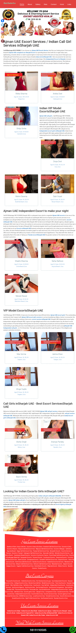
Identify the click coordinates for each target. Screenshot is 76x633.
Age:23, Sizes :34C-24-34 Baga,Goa (21, 98)
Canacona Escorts (61, 557)
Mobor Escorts (62, 566)
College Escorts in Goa (21, 583)
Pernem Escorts (37, 557)
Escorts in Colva (66, 546)
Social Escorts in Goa (18, 598)
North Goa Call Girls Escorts (23, 561)
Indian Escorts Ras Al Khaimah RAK (46, 613)
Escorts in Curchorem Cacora (39, 555)
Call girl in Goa (40, 591)
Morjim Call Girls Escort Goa (24, 563)
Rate (45, 4)
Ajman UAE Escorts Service (40, 50)
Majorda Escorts (52, 566)
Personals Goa (33, 589)
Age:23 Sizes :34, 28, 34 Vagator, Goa (21, 393)
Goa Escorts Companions (56, 587)
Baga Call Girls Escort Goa (24, 551)
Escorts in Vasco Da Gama (34, 546)
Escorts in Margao (59, 548)
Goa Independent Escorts (59, 581)
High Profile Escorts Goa (32, 598)
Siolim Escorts (22, 559)
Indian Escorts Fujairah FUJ (25, 613)
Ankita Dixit (57, 94)
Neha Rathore (57, 261)
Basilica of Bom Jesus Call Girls (16, 546)
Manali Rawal (21, 296)
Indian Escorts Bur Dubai (37, 615)
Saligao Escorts (11, 566)
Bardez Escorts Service (39, 561)
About (30, 4)
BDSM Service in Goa (25, 596)
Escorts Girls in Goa (37, 593)
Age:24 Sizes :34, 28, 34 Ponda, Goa (21, 481)
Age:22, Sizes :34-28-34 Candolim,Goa (21, 133)
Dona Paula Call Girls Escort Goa (58, 555)
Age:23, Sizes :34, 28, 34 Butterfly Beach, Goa (21, 200)
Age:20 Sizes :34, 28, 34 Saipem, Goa (21, 358)
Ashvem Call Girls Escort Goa (42, 563)
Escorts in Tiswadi (17, 553)
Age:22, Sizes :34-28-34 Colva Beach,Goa (21, 265)
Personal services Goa (22, 589)
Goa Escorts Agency (18, 587)
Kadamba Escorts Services (55, 561)
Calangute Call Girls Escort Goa (33, 553)
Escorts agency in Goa (64, 593)
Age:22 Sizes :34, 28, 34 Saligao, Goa (57, 358)
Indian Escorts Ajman (45, 610)
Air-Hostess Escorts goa (43, 581)
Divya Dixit (57, 161)
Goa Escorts (37, 585)
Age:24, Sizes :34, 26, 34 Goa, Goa (57, 165)
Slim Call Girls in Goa (16, 585)
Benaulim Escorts (55, 551)
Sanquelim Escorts (26, 557)
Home (22, 4)
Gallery (37, 4)
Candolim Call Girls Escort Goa (48, 559)
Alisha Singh (21, 442)
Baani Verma (21, 477)
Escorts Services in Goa (67, 596)
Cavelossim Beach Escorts (22, 555)
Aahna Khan (57, 354)
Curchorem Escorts (49, 557)
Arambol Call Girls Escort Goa (52, 546)
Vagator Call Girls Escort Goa (25, 566)
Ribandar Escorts (57, 563)
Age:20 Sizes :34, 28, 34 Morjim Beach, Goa (57, 200)
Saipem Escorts (67, 563)
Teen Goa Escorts (60, 583)
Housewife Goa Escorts (13, 581)
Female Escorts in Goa (52, 596)
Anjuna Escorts (62, 559)
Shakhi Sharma (21, 261)
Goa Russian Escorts (47, 598)
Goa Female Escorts (42, 587)
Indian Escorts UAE (52, 615)
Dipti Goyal (57, 196)
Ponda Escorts (42, 568)
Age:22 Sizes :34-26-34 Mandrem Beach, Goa (21, 300)
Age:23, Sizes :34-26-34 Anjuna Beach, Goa (58, 265)
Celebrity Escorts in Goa (28, 581)
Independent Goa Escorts (57, 585)
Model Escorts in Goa (48, 583)
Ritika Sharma (21, 94)
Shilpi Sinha (21, 128)
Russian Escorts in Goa (61, 598)
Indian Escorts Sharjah (59, 610)
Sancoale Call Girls (48, 553)
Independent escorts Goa (23, 593)
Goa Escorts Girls (30, 587)
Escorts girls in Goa (29, 591)
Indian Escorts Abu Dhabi (29, 610)
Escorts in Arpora (12, 548)
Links (69, 4)
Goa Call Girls (45, 585)
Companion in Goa (50, 591)
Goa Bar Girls (10, 589)
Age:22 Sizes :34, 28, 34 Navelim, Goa (57, 446)
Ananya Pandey (57, 442)
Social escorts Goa (62, 591)
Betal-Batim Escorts (40, 566)
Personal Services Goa (11, 596)
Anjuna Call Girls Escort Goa (26, 548)
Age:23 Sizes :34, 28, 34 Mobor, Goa (21, 446)
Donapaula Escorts (33, 559)
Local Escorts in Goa (39, 596)
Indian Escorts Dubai (13, 610)
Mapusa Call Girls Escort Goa (44, 548)
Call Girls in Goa (27, 585)
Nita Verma (21, 354)
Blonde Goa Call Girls (35, 583)
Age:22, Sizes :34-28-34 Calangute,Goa (58, 98)
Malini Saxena (21, 196)
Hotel (62, 4)
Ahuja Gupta (21, 389)
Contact (54, 4)
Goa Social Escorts (44, 589)
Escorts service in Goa (50, 593)
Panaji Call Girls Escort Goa (41, 551)
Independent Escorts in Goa (59, 589)
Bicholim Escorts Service (62, 553)
